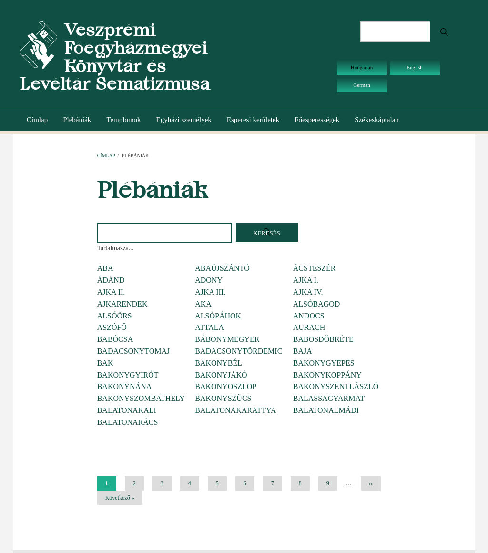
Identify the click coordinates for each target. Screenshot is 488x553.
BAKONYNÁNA (124, 386)
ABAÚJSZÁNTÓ (222, 268)
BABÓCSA (115, 339)
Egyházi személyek (184, 119)
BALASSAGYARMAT (329, 398)
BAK (105, 363)
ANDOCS (309, 316)
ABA (105, 268)
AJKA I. (305, 280)
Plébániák (77, 119)
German (361, 85)
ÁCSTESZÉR (314, 268)
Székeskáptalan (376, 119)
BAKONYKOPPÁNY (327, 375)
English (415, 67)
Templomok (123, 119)
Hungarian (362, 67)
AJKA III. (210, 292)
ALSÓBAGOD (316, 304)
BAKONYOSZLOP (225, 386)
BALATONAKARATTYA (235, 410)
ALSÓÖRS (114, 316)
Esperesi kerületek (253, 119)
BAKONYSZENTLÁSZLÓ (336, 386)
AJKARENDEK (122, 304)
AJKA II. (111, 292)
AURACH (309, 327)
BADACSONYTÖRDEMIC (238, 351)
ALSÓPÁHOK (218, 316)
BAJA (302, 351)
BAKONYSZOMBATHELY (141, 398)
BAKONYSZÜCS (223, 398)
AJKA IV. (308, 292)
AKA (203, 304)
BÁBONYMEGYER (227, 339)
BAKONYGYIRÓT (128, 375)
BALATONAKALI (126, 410)
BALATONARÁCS (127, 422)
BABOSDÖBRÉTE (323, 339)
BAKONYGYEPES (324, 363)
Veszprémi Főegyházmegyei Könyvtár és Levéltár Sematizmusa (115, 57)
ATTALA (209, 327)
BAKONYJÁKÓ (221, 375)
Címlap (37, 119)
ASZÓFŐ (112, 327)
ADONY (209, 280)
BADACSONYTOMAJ (133, 351)
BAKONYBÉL (218, 363)
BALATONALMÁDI (326, 410)
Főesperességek (317, 119)
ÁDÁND (111, 280)
